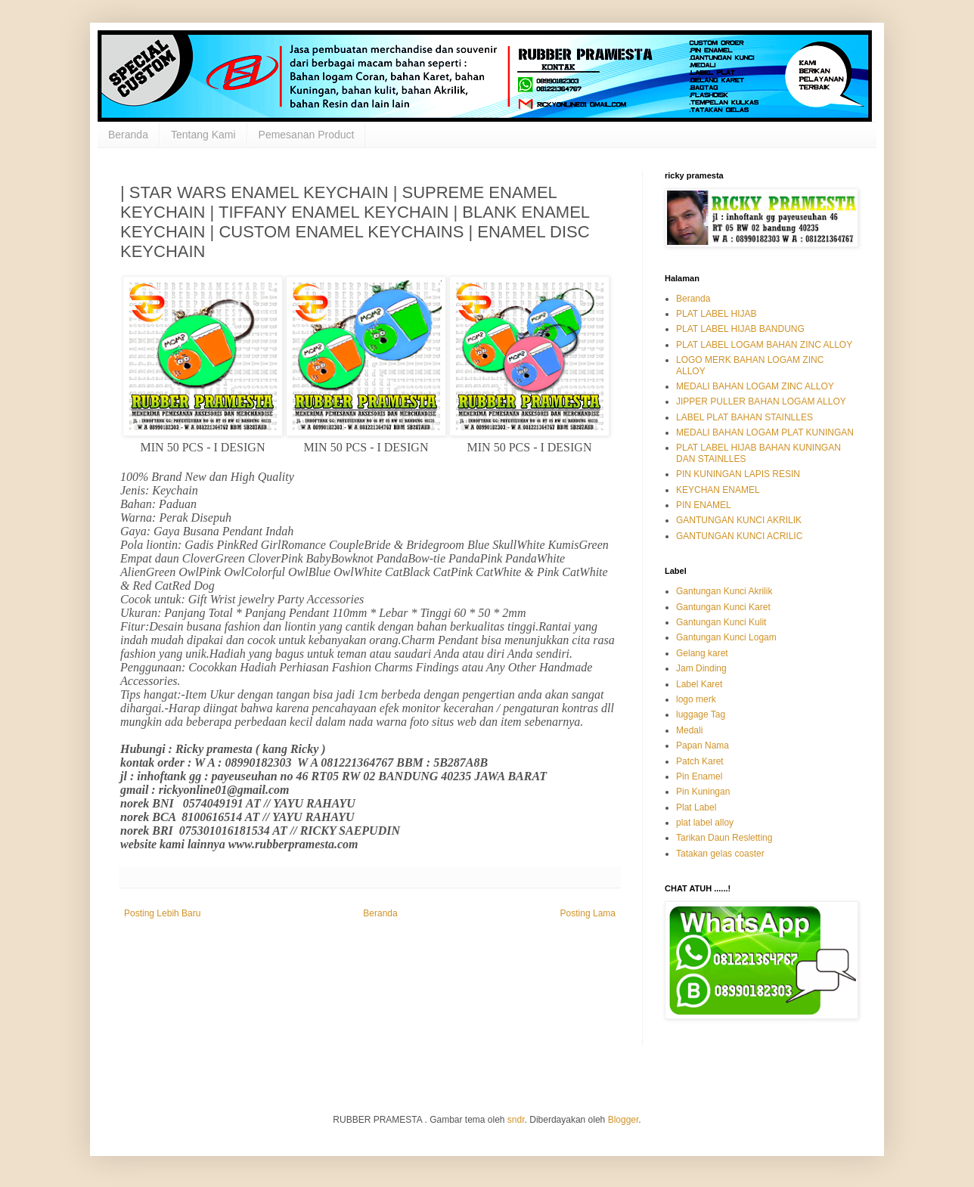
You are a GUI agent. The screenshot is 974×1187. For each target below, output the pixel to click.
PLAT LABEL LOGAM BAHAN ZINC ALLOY (764, 344)
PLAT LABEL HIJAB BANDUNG (740, 329)
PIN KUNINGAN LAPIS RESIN (738, 474)
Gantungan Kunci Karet (723, 607)
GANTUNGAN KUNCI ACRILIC (739, 536)
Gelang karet (702, 653)
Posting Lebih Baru (162, 913)
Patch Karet (700, 761)
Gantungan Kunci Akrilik (724, 591)
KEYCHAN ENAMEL (718, 490)
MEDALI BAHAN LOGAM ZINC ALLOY (755, 386)
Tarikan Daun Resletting (724, 837)
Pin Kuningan (703, 791)
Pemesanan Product (307, 135)
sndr (516, 1119)
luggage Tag (700, 714)
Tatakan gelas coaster (720, 853)
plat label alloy (705, 822)
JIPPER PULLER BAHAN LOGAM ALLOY (761, 401)
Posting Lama (588, 913)
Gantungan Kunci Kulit (721, 622)
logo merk (696, 699)
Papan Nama (702, 745)
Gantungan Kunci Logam (726, 637)
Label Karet (699, 684)
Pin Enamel (699, 776)
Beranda (128, 135)
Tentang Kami (203, 135)
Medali (689, 730)
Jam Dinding (701, 668)
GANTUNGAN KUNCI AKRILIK (739, 520)
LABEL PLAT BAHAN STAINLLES (744, 417)
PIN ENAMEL (703, 505)
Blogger (623, 1119)
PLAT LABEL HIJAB (716, 313)
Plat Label (696, 807)
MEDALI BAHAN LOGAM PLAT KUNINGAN (765, 432)
